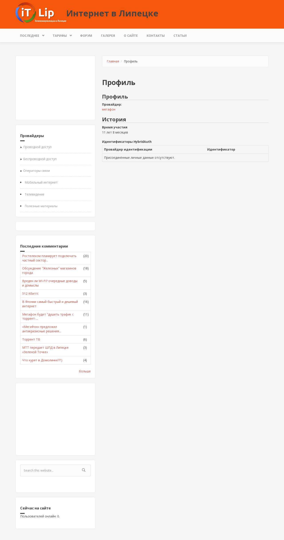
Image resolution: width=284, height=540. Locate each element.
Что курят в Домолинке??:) (42, 360)
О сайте (131, 35)
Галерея (108, 35)
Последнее (31, 34)
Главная (113, 61)
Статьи (180, 35)
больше (85, 371)
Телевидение (34, 194)
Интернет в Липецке (112, 13)
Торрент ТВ (31, 339)
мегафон (108, 109)
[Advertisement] (55, 88)
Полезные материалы (41, 206)
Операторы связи (36, 170)
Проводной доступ (37, 147)
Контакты (156, 35)
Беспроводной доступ (40, 159)
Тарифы (60, 34)
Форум (86, 35)
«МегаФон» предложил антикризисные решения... (41, 329)
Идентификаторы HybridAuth (127, 141)
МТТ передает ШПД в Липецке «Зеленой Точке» (45, 349)
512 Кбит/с (30, 293)
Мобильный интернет (41, 182)
